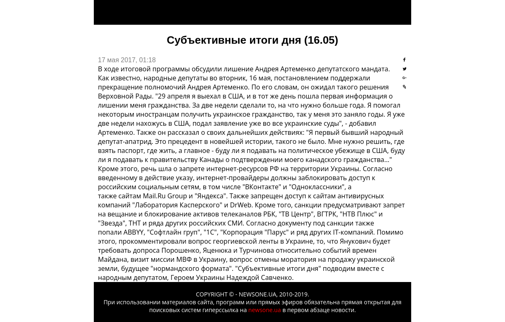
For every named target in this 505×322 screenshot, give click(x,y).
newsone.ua (264, 310)
